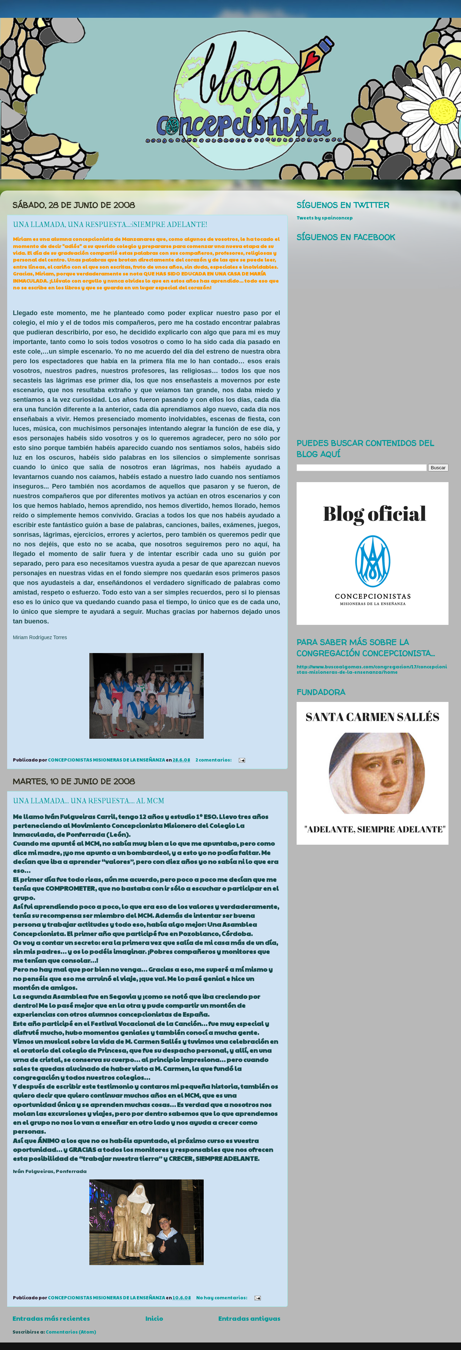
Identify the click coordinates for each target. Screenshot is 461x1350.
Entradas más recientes (51, 1318)
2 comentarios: (213, 760)
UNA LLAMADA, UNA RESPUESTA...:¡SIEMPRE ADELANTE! (110, 225)
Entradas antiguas (249, 1318)
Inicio (154, 1318)
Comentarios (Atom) (71, 1332)
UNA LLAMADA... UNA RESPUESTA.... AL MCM (88, 801)
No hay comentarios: (222, 1297)
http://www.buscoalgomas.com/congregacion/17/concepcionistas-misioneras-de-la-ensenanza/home (372, 669)
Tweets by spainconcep (325, 217)
